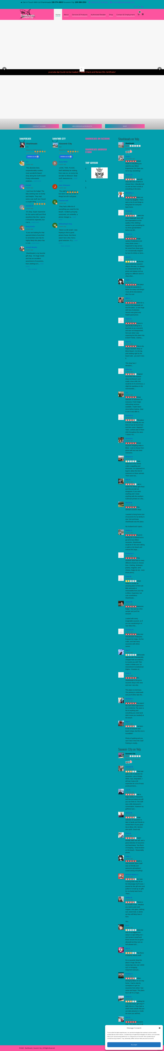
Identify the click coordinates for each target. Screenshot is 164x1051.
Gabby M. (128, 897)
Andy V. (128, 673)
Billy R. (128, 480)
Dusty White (63, 162)
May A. (127, 948)
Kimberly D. (129, 553)
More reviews (32, 269)
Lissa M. (128, 576)
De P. (127, 925)
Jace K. (128, 257)
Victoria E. (129, 438)
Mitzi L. (128, 298)
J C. (126, 392)
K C (27, 162)
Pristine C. (129, 974)
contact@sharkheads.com (122, 2)
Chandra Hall (63, 200)
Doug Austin (30, 226)
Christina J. (129, 193)
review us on (33, 157)
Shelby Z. (128, 530)
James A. (128, 234)
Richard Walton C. (132, 874)
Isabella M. (129, 767)
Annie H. (128, 997)
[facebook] (135, 7)
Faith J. (128, 280)
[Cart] (139, 14)
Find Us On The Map (98, 2)
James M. (128, 813)
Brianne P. (129, 457)
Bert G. (128, 1017)
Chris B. (128, 833)
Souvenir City (65, 144)
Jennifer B (29, 206)
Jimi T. (127, 650)
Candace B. (129, 630)
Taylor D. (128, 319)
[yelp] (142, 7)
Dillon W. (128, 369)
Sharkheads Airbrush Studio (96, 151)
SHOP (125, 126)
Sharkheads (31, 144)
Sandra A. (129, 211)
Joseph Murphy (31, 247)
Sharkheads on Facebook (97, 138)
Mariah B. (128, 503)
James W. (128, 602)
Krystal (28, 185)
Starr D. (128, 342)
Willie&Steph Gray (65, 224)
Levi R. (127, 790)
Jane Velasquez (64, 185)
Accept (134, 1045)
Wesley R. (129, 175)
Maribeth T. (129, 699)
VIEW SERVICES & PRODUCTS (82, 126)
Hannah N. (129, 415)
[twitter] (139, 7)
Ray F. (127, 722)
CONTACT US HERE (39, 126)
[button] (160, 1028)
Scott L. (128, 156)
